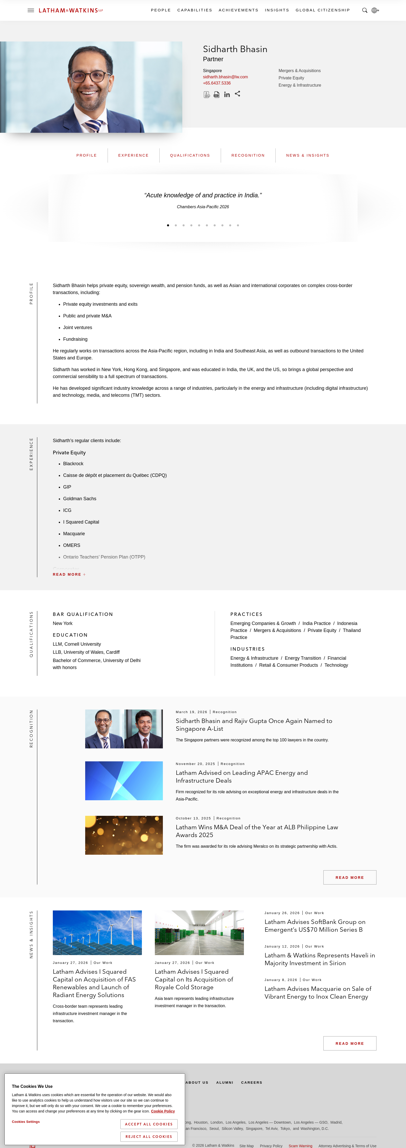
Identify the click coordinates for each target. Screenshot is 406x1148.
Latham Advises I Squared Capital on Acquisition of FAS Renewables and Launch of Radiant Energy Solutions (94, 983)
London (217, 1122)
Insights (277, 10)
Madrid (336, 1122)
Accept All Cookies (149, 1134)
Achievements (238, 10)
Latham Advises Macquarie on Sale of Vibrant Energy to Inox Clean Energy (318, 992)
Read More (350, 877)
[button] (214, 562)
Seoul (214, 1128)
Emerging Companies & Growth (263, 623)
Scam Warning (300, 1146)
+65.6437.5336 (217, 83)
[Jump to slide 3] (183, 225)
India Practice (316, 623)
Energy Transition (303, 658)
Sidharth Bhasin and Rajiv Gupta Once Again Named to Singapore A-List (254, 724)
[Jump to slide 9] (230, 225)
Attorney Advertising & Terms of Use (347, 1146)
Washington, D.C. (315, 1128)
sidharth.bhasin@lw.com (225, 77)
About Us (203, 1082)
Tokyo (285, 1128)
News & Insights (307, 155)
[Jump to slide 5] (199, 225)
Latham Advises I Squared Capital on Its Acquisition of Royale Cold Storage (194, 979)
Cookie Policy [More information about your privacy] (163, 1121)
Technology (336, 665)
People (161, 10)
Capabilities (194, 10)
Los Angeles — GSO (310, 1122)
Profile (86, 155)
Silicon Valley (232, 1128)
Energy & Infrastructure (300, 85)
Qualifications (190, 155)
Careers (261, 1082)
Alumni (232, 1082)
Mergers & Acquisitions (300, 70)
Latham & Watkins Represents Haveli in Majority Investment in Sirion (320, 959)
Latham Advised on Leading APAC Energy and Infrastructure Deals (242, 776)
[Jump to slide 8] (222, 225)
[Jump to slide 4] (191, 225)
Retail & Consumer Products (288, 665)
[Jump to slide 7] (215, 225)
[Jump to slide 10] (238, 225)
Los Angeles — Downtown (270, 1122)
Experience (133, 155)
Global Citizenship (323, 10)
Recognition (248, 155)
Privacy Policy (271, 1146)
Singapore (254, 1128)
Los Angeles (235, 1122)
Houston (200, 1122)
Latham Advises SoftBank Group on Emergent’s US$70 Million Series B (315, 925)
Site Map (247, 1146)
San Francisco (194, 1128)
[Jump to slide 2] (176, 225)
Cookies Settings (26, 1131)
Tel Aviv (271, 1128)
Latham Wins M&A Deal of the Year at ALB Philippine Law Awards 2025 (257, 831)
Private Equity (291, 78)
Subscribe (48, 1082)
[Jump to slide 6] (207, 225)
